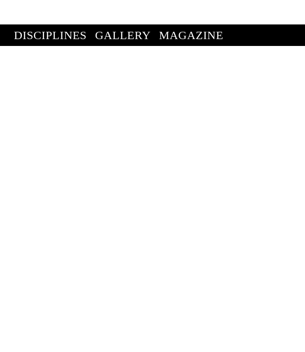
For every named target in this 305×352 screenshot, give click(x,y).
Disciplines (50, 10)
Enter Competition (76, 32)
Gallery (123, 10)
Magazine (191, 10)
